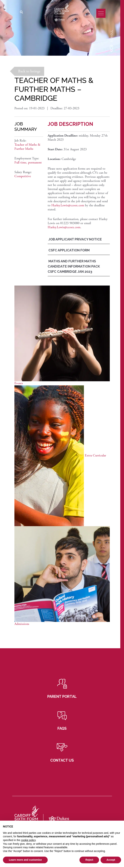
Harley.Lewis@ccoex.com (67, 205)
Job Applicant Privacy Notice (75, 239)
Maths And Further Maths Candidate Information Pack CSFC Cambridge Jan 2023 (74, 266)
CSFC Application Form (69, 250)
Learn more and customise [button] (25, 859)
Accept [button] (110, 859)
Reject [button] (89, 859)
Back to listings (29, 71)
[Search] (21, 12)
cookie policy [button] (28, 840)
